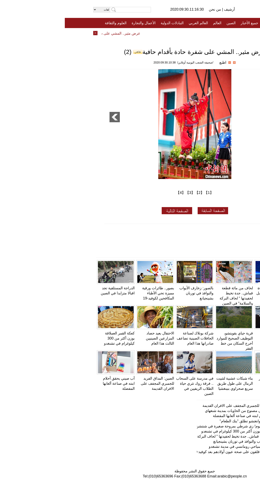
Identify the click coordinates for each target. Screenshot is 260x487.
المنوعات (144, 33)
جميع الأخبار (184, 23)
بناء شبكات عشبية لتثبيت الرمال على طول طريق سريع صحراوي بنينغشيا (170, 383)
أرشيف (164, 9)
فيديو (112, 33)
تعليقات (127, 33)
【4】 (116, 193)
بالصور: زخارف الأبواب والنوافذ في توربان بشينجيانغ (132, 293)
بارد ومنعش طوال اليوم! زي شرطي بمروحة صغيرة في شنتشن (178, 426)
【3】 (125, 193)
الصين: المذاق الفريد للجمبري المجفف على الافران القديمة (92, 383)
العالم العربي (133, 23)
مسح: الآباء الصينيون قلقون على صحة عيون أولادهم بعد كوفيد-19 (177, 452)
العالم (152, 23)
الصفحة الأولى (209, 23)
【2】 (134, 193)
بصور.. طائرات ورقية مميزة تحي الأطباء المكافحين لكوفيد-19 (93, 293)
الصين (166, 23)
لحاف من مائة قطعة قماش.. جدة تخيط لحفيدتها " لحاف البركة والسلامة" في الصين (163, 436)
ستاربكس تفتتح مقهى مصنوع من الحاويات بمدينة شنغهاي (183, 411)
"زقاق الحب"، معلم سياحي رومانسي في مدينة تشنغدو (185, 446)
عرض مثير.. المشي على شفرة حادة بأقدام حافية (38, 33)
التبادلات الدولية (107, 23)
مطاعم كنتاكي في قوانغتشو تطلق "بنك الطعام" (190, 421)
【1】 (144, 193)
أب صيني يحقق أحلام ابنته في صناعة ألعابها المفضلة (54, 383)
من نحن (150, 9)
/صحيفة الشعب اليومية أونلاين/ (130, 62)
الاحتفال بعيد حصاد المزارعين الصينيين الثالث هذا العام (95, 338)
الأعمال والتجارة (79, 23)
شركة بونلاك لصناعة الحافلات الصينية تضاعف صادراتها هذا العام (130, 338)
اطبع (158, 62)
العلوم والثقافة (51, 23)
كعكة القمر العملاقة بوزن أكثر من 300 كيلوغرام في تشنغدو (54, 338)
